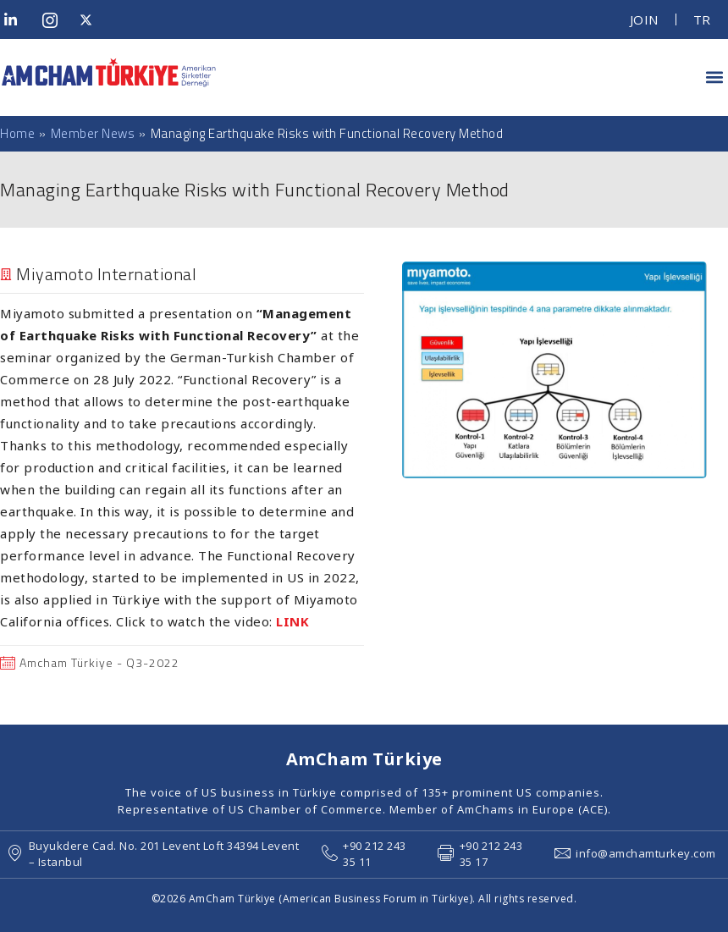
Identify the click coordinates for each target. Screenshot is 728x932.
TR (702, 19)
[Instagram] (55, 19)
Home (17, 133)
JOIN (644, 19)
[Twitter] (92, 19)
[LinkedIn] (17, 19)
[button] (714, 77)
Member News (93, 133)
